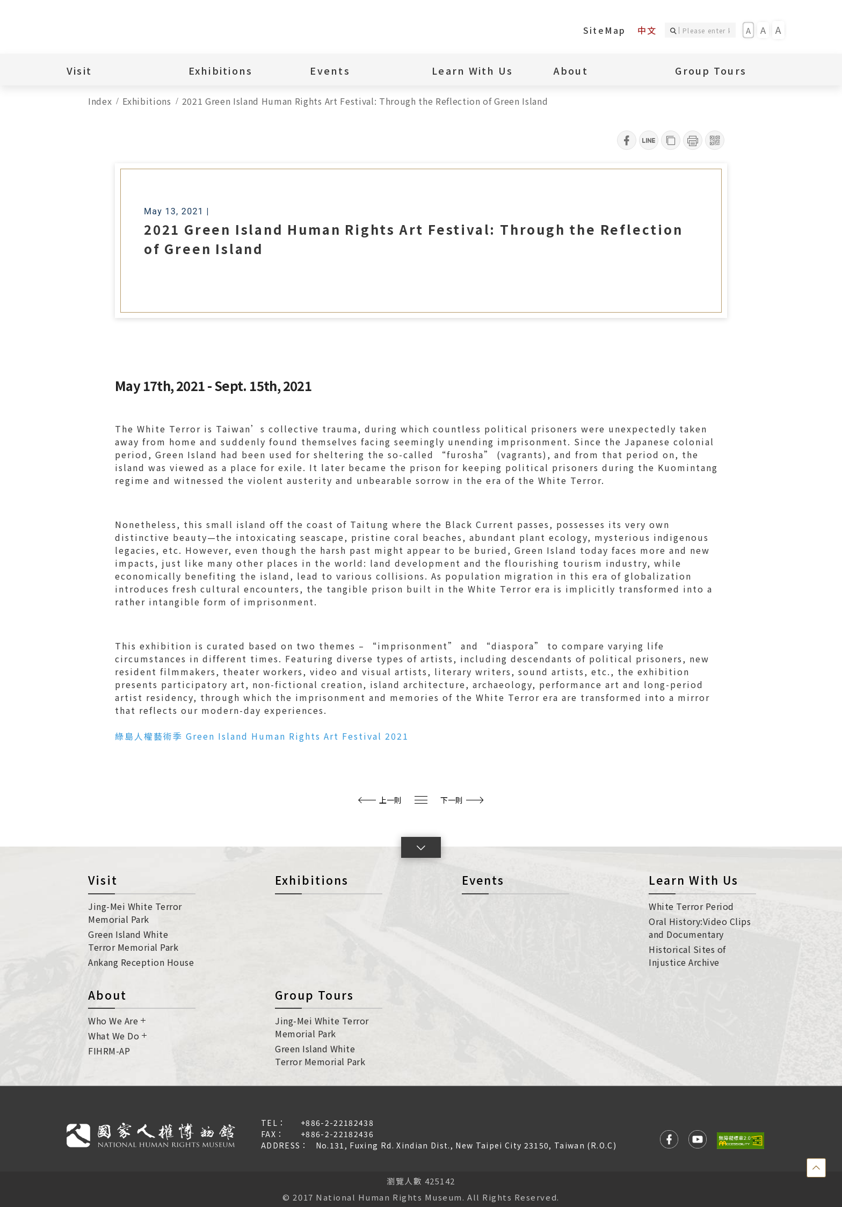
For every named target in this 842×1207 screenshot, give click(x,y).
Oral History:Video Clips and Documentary (700, 928)
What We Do (117, 1035)
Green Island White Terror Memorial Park (133, 940)
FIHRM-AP (109, 1050)
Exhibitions (220, 70)
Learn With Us (472, 70)
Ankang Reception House (141, 962)
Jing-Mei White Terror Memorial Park (135, 913)
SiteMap (604, 30)
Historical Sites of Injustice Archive (687, 956)
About (571, 70)
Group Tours (710, 70)
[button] (421, 847)
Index (100, 101)
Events (330, 70)
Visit (79, 70)
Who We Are (117, 1020)
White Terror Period (691, 906)
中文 (647, 30)
